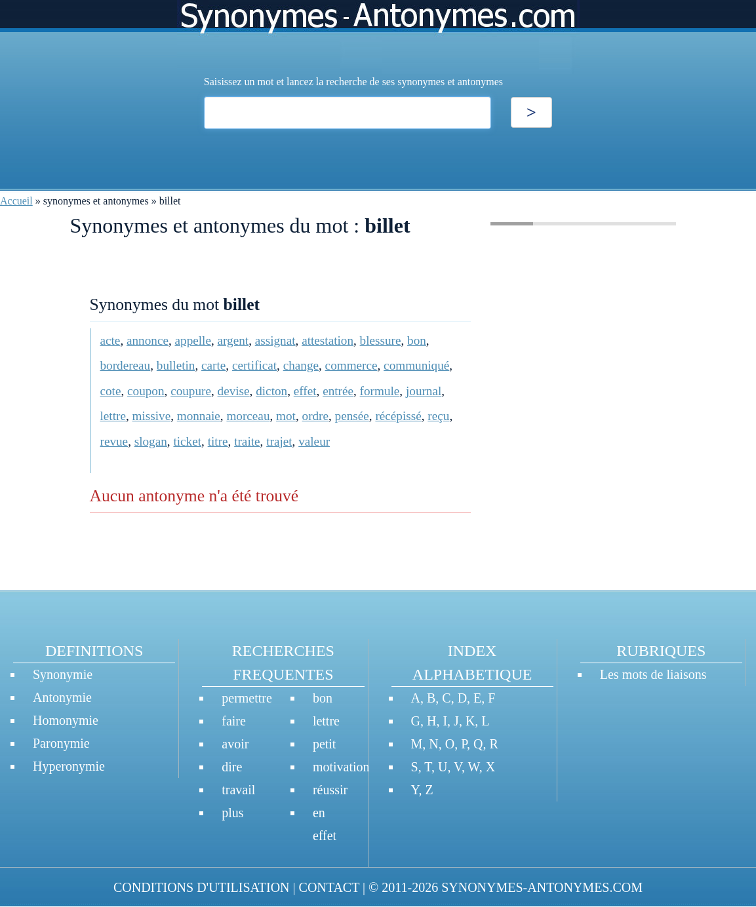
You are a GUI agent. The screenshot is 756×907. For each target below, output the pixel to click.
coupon (146, 391)
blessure (380, 340)
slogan (150, 441)
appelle (193, 340)
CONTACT (329, 887)
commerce (351, 365)
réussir (330, 789)
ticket (187, 441)
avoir (235, 744)
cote (110, 391)
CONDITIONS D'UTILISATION (201, 887)
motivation (341, 767)
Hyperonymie (69, 766)
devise (234, 391)
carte (213, 365)
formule (380, 391)
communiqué (416, 365)
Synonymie (62, 674)
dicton (271, 391)
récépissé (398, 416)
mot (286, 416)
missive (151, 416)
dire (232, 767)
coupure (190, 391)
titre (218, 441)
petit (324, 744)
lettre (113, 416)
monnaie (198, 416)
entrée (338, 391)
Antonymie (62, 697)
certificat (254, 365)
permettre (247, 698)
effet (305, 391)
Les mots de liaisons (653, 674)
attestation (327, 340)
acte (110, 340)
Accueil (16, 200)
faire (234, 721)
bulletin (176, 365)
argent (233, 340)
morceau (247, 416)
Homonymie (65, 720)
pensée (352, 416)
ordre (315, 416)
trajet (279, 441)
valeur (314, 441)
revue (114, 441)
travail (238, 789)
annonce (148, 340)
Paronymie (61, 743)
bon (416, 340)
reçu (438, 416)
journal (423, 391)
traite (247, 441)
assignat (275, 340)
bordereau (125, 365)
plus (232, 812)
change (301, 365)
